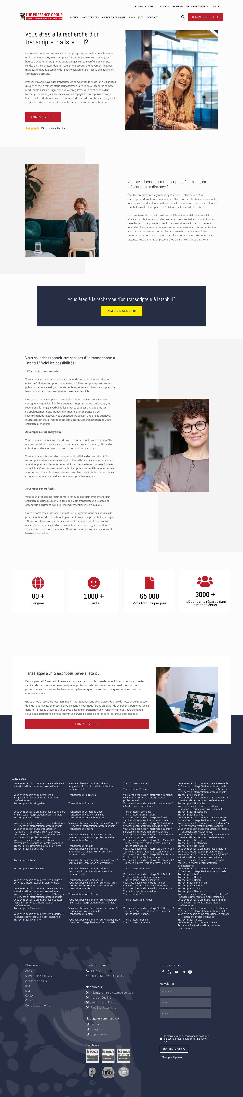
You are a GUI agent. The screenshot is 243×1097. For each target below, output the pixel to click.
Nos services (90, 17)
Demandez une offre (205, 16)
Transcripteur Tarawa (190, 919)
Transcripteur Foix (133, 894)
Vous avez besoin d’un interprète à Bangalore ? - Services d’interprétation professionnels (39, 813)
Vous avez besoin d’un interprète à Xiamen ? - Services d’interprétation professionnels (203, 799)
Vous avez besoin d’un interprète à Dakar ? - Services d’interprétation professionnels (148, 819)
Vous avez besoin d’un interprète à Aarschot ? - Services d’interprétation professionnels (203, 790)
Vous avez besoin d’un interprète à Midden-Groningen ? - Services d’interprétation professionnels (202, 902)
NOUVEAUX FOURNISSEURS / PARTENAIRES (184, 6)
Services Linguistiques (38, 976)
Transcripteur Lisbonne (136, 913)
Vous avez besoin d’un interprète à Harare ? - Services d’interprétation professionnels (94, 861)
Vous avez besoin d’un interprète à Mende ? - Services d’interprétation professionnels (203, 825)
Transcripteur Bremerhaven (139, 814)
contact (152, 17)
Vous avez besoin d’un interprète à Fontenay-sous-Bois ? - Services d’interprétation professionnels (148, 797)
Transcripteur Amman (81, 845)
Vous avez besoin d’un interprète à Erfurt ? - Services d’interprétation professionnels (93, 884)
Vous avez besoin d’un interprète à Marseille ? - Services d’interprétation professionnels (203, 785)
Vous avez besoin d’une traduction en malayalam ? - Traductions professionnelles (38, 841)
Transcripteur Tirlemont (136, 789)
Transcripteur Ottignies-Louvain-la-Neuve (37, 845)
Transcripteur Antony (81, 840)
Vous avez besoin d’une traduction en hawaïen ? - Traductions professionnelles (92, 836)
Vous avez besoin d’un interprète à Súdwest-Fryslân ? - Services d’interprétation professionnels (39, 902)
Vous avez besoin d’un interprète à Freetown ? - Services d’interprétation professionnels (203, 819)
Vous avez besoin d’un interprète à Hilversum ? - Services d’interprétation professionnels (203, 910)
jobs (140, 17)
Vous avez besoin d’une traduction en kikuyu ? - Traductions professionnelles (39, 836)
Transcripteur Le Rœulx (191, 874)
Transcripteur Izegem (81, 828)
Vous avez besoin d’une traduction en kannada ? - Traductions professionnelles (201, 808)
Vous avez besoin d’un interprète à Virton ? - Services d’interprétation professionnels (148, 825)
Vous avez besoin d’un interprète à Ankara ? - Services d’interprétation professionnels (148, 856)
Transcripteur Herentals (136, 922)
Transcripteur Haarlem (136, 783)
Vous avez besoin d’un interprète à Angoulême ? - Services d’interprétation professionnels (91, 786)
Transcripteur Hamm (189, 880)
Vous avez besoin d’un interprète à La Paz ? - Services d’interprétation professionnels (148, 830)
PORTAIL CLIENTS (145, 6)
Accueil (29, 971)
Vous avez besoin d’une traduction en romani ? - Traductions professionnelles (203, 915)
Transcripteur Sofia (79, 888)
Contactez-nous (43, 117)
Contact (29, 995)
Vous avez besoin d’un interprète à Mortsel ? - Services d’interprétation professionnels (39, 915)
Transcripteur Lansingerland (30, 803)
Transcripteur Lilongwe (191, 840)
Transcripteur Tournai (81, 803)
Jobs (27, 990)
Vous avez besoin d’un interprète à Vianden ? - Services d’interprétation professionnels (39, 890)
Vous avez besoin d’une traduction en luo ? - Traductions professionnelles (93, 910)
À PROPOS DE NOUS (113, 17)
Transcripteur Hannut (190, 877)
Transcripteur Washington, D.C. (86, 880)
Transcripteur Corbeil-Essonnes (141, 880)
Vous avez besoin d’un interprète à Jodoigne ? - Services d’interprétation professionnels (94, 921)
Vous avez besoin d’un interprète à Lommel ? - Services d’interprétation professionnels (148, 861)
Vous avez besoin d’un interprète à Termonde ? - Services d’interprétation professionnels (199, 925)
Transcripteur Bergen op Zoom (86, 811)
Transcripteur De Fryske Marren (87, 817)
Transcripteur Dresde (135, 845)
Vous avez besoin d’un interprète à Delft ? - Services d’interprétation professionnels (147, 876)
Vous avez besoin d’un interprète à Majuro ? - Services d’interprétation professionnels (203, 850)
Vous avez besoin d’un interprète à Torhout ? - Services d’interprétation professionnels (148, 850)
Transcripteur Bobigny (190, 814)
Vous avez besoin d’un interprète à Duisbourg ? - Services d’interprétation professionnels (90, 871)
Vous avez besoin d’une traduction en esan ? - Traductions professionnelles (148, 805)
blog (131, 17)
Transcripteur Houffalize (191, 803)
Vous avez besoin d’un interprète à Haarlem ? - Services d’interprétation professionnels (203, 836)
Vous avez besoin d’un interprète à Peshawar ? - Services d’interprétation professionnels (203, 870)
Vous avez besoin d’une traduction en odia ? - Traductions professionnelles (148, 836)
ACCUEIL (74, 17)
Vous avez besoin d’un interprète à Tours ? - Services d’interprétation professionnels (38, 881)
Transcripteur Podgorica (82, 794)
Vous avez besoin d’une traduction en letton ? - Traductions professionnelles (203, 830)
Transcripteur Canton (81, 913)
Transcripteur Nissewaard (192, 811)
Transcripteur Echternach (192, 843)
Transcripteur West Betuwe (84, 894)
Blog (28, 986)
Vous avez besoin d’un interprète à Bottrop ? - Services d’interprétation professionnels (93, 901)
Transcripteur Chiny (189, 888)
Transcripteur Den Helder (137, 899)
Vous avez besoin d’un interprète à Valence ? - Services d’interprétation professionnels (39, 785)
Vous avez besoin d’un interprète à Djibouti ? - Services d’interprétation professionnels (203, 856)
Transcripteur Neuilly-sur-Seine (86, 814)
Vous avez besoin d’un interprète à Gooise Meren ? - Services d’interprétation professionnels (201, 862)
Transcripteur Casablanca (28, 908)
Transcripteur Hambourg (137, 868)
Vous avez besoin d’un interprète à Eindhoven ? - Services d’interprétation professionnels (90, 851)
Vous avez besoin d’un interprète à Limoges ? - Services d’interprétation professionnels (148, 910)
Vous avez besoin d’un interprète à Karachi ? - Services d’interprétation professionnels (94, 825)
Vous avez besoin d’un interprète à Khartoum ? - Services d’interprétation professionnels (39, 825)
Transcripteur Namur (190, 891)
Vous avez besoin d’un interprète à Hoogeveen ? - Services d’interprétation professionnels (36, 797)
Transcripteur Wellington (28, 919)
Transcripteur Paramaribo (28, 848)
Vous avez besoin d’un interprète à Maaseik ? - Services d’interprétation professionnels (148, 841)
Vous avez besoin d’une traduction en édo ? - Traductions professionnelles (148, 890)
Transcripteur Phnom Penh (193, 882)
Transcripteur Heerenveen (29, 868)
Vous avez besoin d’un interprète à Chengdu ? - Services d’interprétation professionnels (39, 895)
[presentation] (185, 1026)
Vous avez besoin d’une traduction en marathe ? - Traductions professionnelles (37, 830)
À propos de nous (36, 981)
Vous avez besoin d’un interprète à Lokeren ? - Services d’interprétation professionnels (203, 895)
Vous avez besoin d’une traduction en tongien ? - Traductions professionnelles (146, 884)
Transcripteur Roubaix (26, 817)
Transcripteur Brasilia (135, 919)
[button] (217, 6)
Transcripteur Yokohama (137, 811)
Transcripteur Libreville (191, 845)
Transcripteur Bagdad (190, 885)
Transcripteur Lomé (25, 860)
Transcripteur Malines (190, 794)
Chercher (30, 1000)
